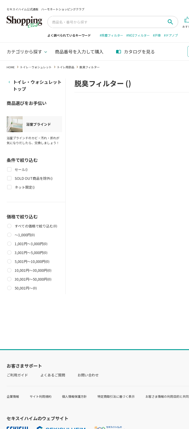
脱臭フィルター (90, 67)
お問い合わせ (88, 375)
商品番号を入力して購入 (79, 51)
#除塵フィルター (111, 35)
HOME (11, 67)
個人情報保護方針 (74, 396)
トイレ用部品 (65, 67)
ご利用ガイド (17, 375)
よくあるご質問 (52, 375)
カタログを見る (135, 51)
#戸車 (157, 35)
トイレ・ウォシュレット (36, 67)
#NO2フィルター (138, 35)
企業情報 (13, 396)
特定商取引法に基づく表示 (116, 396)
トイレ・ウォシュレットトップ (37, 85)
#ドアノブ (171, 35)
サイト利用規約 (40, 396)
